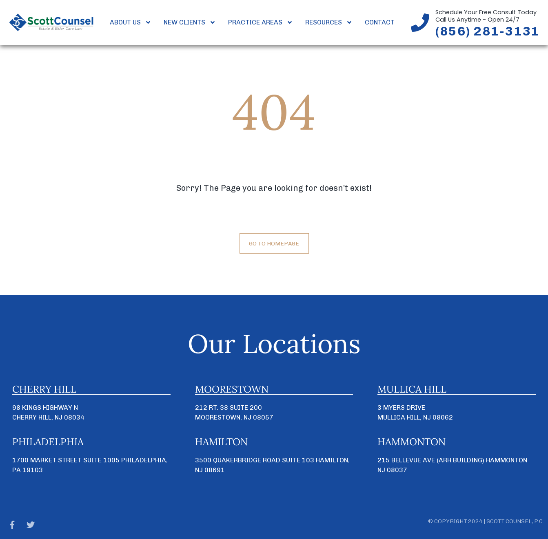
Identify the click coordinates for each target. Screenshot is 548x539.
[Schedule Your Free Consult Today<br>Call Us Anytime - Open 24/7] (420, 22)
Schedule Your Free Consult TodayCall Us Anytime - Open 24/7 (486, 16)
